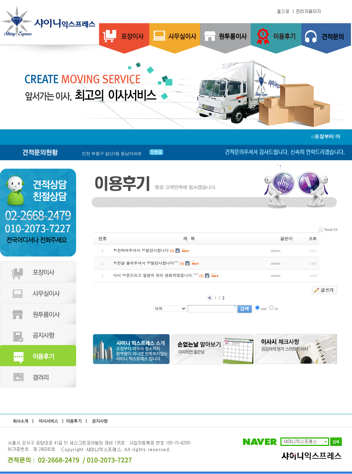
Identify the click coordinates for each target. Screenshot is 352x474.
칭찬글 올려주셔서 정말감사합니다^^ (146, 263)
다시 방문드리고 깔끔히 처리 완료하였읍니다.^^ (155, 275)
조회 (313, 238)
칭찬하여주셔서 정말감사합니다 (141, 250)
